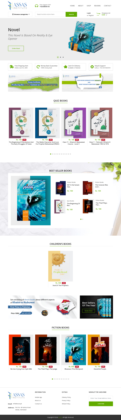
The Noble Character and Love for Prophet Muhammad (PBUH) (47, 143)
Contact (107, 6)
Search (71, 14)
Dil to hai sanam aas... (73, 186)
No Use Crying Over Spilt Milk (21, 369)
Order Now (89, 311)
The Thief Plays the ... (101, 204)
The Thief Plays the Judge (47, 369)
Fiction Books (71, 182)
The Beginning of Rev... (73, 204)
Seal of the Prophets (61, 285)
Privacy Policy (66, 400)
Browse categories (20, 14)
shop (89, 6)
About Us (38, 400)
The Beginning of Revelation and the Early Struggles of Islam (21, 143)
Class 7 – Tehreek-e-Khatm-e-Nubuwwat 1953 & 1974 (100, 143)
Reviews (97, 6)
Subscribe (101, 404)
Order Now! (16, 48)
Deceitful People (100, 369)
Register (91, 15)
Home (72, 6)
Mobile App (38, 397)
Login (89, 13)
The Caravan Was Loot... (101, 186)
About (80, 6)
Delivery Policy (66, 397)
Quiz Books (70, 201)
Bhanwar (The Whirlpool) (74, 369)
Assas (60, 417)
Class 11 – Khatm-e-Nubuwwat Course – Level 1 (74, 143)
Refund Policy (66, 404)
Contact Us (38, 404)
